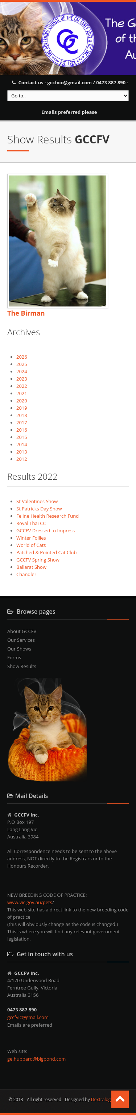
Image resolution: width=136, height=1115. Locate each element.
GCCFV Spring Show (37, 559)
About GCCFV (21, 631)
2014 (21, 444)
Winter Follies (31, 538)
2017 (21, 422)
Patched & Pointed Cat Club (46, 552)
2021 (21, 393)
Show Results (21, 666)
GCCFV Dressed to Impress (45, 530)
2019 (21, 408)
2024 (21, 371)
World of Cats (31, 545)
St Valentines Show (37, 501)
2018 (21, 415)
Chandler (26, 574)
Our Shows (19, 648)
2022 (21, 386)
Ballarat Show (31, 567)
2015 (21, 437)
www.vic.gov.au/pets (29, 902)
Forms (14, 657)
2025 (21, 364)
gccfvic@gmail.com (28, 1017)
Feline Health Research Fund (47, 516)
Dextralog (101, 1099)
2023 (21, 378)
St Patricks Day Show (39, 508)
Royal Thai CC (31, 523)
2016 (21, 430)
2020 (21, 400)
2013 (21, 451)
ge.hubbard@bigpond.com (36, 1059)
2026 (21, 357)
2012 (21, 459)
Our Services (21, 640)
